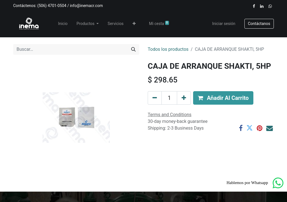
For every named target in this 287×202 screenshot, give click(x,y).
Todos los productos (168, 49)
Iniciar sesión (223, 23)
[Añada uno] (184, 98)
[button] (134, 24)
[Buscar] (133, 49)
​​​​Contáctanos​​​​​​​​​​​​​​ (259, 23)
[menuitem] (63, 24)
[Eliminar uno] (155, 98)
